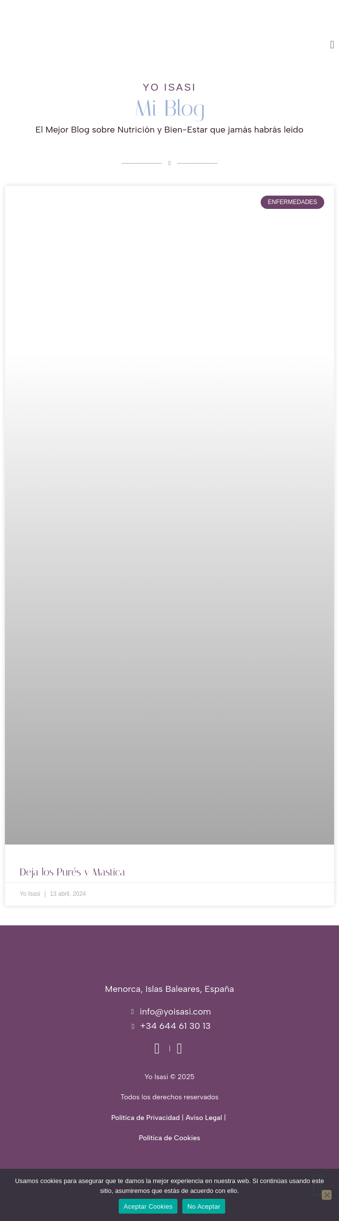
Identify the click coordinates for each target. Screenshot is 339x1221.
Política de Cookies (169, 1138)
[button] (218, 44)
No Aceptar (203, 1206)
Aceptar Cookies (148, 1206)
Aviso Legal (204, 1118)
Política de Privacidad (145, 1118)
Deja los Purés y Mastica (72, 872)
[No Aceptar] (327, 1195)
